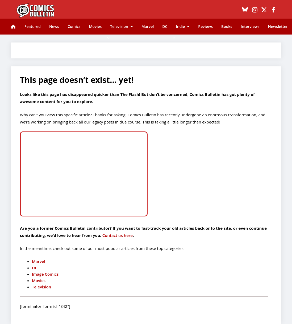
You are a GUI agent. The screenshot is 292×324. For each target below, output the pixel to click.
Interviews (250, 26)
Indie (180, 26)
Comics (74, 26)
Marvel (147, 26)
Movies (95, 26)
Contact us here (117, 235)
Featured (32, 26)
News (54, 26)
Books (226, 26)
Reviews (205, 26)
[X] (264, 10)
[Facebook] (273, 10)
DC (164, 26)
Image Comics (45, 274)
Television (119, 26)
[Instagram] (254, 10)
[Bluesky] (245, 10)
